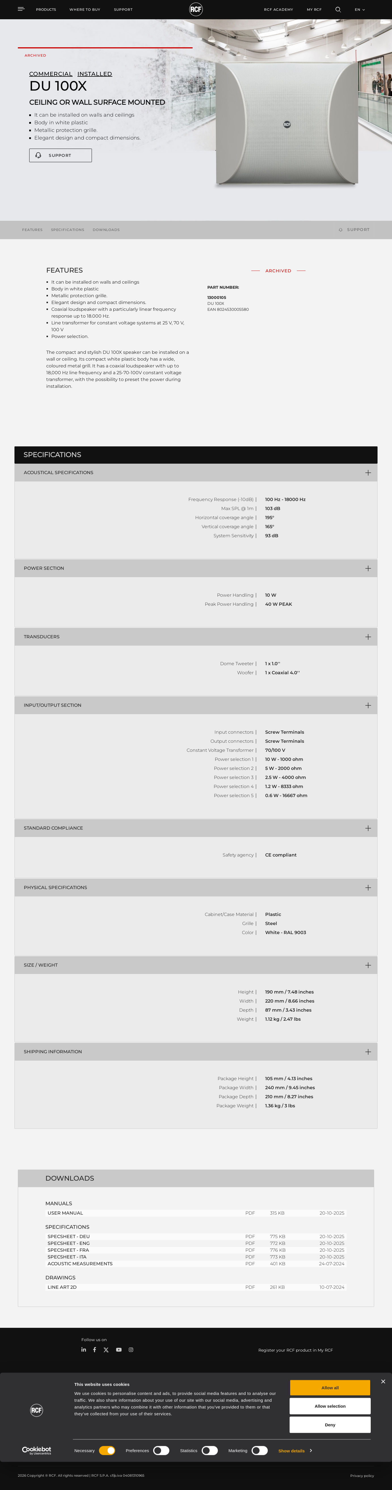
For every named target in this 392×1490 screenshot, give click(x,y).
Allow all (330, 1415)
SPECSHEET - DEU (69, 1236)
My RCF (314, 9)
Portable (85, 1400)
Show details (292, 1478)
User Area (275, 1400)
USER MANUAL (65, 1213)
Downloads (106, 230)
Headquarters (358, 1400)
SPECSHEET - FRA (68, 1250)
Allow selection (330, 1434)
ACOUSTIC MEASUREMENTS (80, 1263)
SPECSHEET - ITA (67, 1257)
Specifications (67, 230)
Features (32, 230)
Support (60, 155)
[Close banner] (383, 1410)
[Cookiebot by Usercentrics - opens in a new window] (37, 1479)
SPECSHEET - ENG (69, 1243)
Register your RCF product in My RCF (295, 1350)
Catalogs (151, 1400)
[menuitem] (85, 9)
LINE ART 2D (62, 1287)
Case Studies (215, 1400)
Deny (330, 1452)
